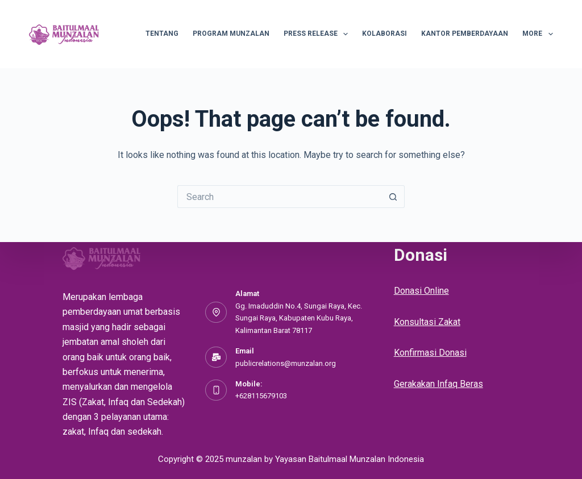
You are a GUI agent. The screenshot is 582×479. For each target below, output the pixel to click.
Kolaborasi (384, 34)
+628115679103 (261, 395)
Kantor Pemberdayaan (464, 34)
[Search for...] (279, 196)
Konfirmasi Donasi (430, 352)
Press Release (318, 34)
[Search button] (393, 196)
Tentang (162, 34)
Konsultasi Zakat (427, 321)
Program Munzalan (231, 34)
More (537, 34)
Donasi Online (421, 290)
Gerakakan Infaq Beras (438, 383)
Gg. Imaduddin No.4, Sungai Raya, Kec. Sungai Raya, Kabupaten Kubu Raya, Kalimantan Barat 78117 (298, 318)
